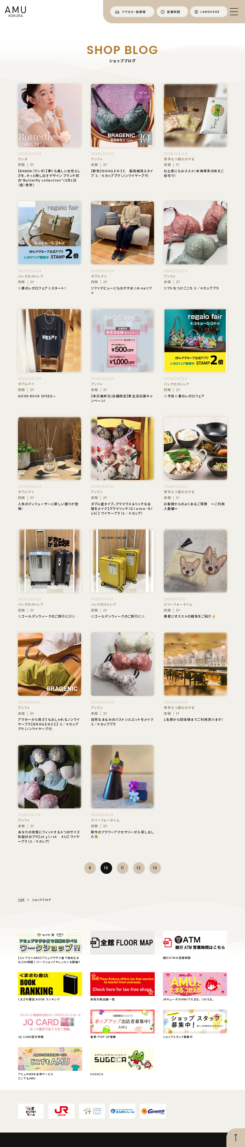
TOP (21, 900)
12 (139, 868)
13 (155, 868)
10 (106, 868)
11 (122, 868)
